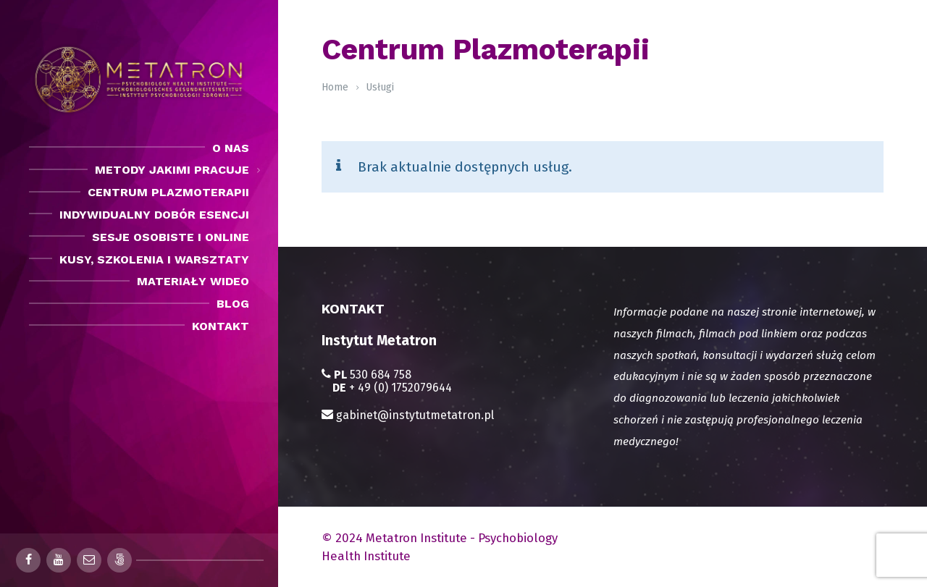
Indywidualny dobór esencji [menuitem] (154, 214)
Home (335, 87)
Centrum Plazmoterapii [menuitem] (168, 192)
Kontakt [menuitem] (220, 326)
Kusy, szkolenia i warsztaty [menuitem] (154, 259)
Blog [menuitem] (233, 304)
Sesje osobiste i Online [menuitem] (170, 237)
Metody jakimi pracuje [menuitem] (172, 170)
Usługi (380, 87)
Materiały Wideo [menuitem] (193, 281)
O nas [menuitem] (230, 148)
